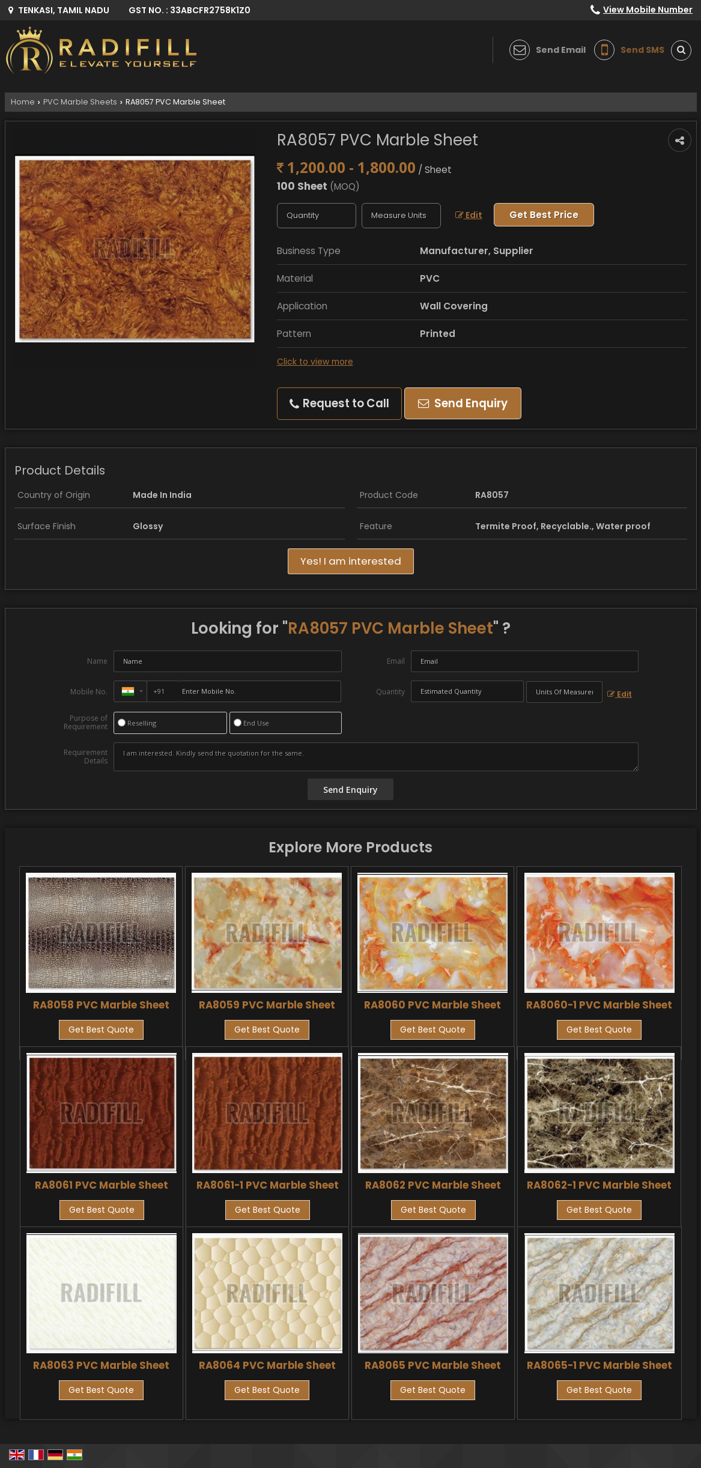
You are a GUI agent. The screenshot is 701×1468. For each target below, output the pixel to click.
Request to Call (339, 403)
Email (396, 661)
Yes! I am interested (350, 561)
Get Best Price (543, 214)
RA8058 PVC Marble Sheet (101, 1005)
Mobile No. (89, 692)
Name (97, 661)
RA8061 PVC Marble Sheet (101, 1185)
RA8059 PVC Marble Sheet (267, 1005)
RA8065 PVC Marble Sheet (433, 1365)
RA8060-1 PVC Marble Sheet (599, 1005)
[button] (648, 10)
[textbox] (401, 215)
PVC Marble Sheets (80, 102)
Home (23, 102)
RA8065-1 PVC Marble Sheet (599, 1365)
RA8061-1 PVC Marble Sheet (267, 1185)
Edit (468, 215)
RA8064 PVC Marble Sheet (267, 1365)
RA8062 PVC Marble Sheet (433, 1185)
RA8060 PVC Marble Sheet (432, 1005)
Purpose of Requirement (86, 722)
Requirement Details (86, 756)
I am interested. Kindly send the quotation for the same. (376, 756)
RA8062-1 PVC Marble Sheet (599, 1185)
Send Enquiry (463, 403)
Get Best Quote (101, 1030)
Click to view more (315, 362)
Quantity (390, 692)
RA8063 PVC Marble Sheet (101, 1365)
